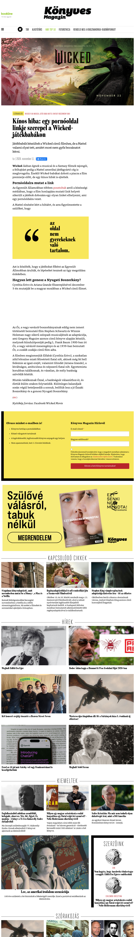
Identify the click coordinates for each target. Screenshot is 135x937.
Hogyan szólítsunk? (79, 439)
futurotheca (65, 29)
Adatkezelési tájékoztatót (103, 457)
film (31, 114)
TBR (28, 29)
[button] (2, 29)
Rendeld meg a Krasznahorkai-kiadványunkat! (95, 29)
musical (36, 114)
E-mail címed (77, 429)
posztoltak (59, 188)
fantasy (55, 114)
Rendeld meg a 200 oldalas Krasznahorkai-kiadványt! (102, 24)
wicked (27, 114)
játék (42, 114)
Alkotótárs (38, 29)
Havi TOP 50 (51, 29)
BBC (15, 398)
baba (45, 114)
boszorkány (63, 114)
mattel (50, 114)
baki (68, 114)
